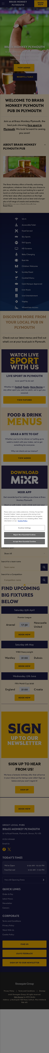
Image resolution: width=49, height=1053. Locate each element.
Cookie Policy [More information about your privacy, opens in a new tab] (22, 521)
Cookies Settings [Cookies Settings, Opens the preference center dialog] (24, 528)
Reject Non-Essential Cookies (24, 535)
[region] (24, 526)
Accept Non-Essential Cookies (24, 541)
